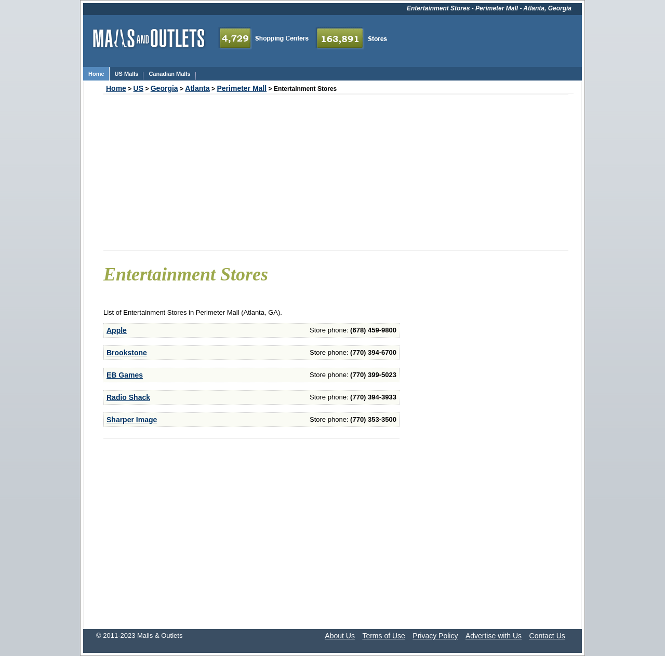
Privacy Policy (435, 636)
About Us (340, 636)
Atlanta (197, 88)
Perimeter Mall (242, 88)
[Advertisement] (335, 172)
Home (116, 88)
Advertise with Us (494, 636)
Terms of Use (383, 636)
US (138, 88)
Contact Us (547, 636)
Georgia (164, 88)
